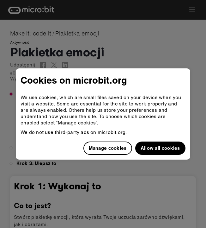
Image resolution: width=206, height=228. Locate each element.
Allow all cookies (160, 147)
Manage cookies (107, 147)
